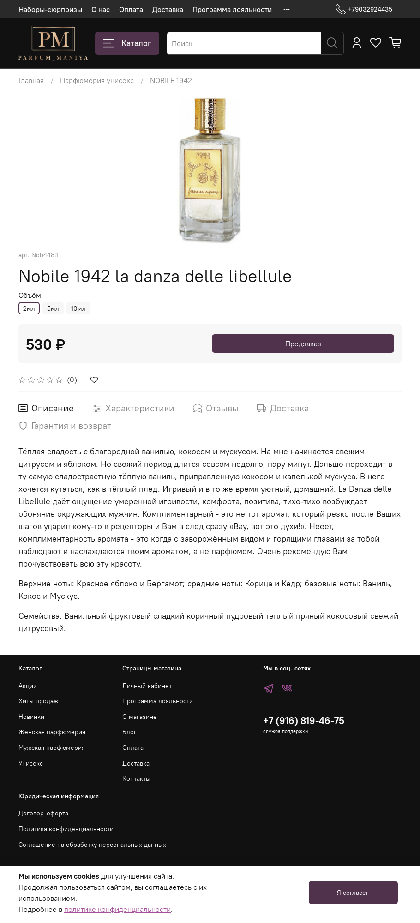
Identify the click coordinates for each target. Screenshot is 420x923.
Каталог (127, 43)
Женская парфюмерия (51, 732)
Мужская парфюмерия (51, 747)
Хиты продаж (38, 701)
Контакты (136, 778)
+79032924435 (364, 9)
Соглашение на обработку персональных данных (92, 844)
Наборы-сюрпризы (50, 9)
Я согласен (353, 892)
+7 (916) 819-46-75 (303, 720)
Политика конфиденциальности (66, 829)
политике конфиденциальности (117, 909)
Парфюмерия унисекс (97, 80)
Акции (27, 686)
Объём (29, 295)
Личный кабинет (147, 686)
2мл (29, 308)
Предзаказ (303, 343)
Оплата (131, 9)
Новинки (31, 716)
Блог (129, 732)
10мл (78, 308)
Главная (31, 80)
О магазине (139, 716)
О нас (100, 9)
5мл (53, 308)
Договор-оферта (43, 813)
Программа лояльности (232, 9)
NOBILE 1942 (171, 80)
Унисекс (30, 763)
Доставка (167, 9)
